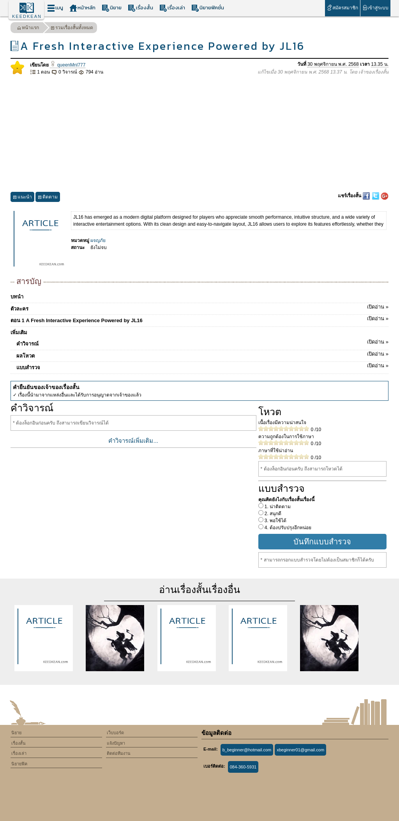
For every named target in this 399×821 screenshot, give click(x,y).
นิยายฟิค (19, 763)
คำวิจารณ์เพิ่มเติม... (133, 440)
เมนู (55, 8)
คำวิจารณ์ (202, 342)
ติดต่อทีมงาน (119, 753)
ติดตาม (48, 198)
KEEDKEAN (27, 16)
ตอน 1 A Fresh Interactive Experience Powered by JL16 (199, 319)
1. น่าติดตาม (277, 506)
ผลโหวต (202, 354)
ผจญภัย (98, 240)
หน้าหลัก (82, 8)
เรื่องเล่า (172, 8)
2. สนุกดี (272, 513)
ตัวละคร (199, 307)
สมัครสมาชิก (342, 7)
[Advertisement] (199, 133)
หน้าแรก (28, 28)
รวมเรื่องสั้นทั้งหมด (72, 28)
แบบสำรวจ (202, 366)
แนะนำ (22, 198)
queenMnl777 (67, 65)
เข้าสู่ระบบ (375, 7)
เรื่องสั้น (140, 8)
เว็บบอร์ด (115, 732)
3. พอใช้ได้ (275, 520)
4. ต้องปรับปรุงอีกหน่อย (287, 527)
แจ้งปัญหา (116, 743)
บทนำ (17, 297)
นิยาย (112, 8)
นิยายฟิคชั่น (207, 8)
